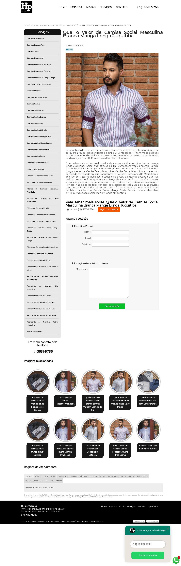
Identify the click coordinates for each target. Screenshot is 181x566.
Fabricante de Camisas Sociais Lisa (41, 309)
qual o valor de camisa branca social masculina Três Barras (38, 492)
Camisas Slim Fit (34, 91)
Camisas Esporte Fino (36, 45)
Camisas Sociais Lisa (35, 123)
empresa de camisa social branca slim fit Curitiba (67, 445)
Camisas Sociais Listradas (37, 130)
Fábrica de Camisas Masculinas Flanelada (42, 190)
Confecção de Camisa (36, 169)
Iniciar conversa (148, 555)
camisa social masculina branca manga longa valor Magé (124, 402)
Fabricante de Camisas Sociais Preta (42, 315)
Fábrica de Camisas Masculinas (39, 182)
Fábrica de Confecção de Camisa (40, 254)
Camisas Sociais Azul (35, 110)
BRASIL (38, 518)
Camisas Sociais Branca (36, 117)
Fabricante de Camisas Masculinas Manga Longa (42, 278)
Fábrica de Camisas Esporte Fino (40, 176)
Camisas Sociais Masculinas (38, 150)
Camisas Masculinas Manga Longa (41, 78)
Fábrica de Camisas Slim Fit (38, 208)
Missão (91, 7)
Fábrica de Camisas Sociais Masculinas (42, 247)
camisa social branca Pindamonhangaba (67, 399)
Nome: (106, 232)
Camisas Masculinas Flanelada (39, 71)
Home (62, 7)
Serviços (106, 7)
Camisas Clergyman (35, 38)
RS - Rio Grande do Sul (34, 523)
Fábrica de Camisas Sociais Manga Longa (42, 239)
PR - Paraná (126, 518)
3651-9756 (151, 7)
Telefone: (105, 244)
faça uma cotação (109, 209)
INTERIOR (96, 518)
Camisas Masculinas (35, 58)
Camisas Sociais (33, 104)
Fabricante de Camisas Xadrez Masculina (42, 323)
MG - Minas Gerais (110, 518)
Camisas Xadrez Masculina (38, 163)
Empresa (76, 7)
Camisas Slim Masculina (37, 97)
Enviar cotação (112, 306)
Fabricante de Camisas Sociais (39, 296)
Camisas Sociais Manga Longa (39, 143)
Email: (107, 238)
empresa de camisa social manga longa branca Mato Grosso (38, 400)
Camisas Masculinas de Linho (39, 65)
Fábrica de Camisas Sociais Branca (41, 215)
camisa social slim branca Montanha (66, 489)
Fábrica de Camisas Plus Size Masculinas (42, 200)
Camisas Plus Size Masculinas (39, 84)
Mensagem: (102, 283)
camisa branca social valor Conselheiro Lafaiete (124, 445)
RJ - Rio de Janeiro (140, 518)
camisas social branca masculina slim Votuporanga (38, 445)
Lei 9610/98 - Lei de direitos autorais (100, 539)
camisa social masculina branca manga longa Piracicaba (95, 447)
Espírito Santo (49, 518)
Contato (121, 7)
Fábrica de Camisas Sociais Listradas (42, 221)
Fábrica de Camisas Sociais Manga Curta (42, 229)
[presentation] (90, 254)
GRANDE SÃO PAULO (80, 518)
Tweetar (69, 49)
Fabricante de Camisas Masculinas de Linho (42, 268)
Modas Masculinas (34, 331)
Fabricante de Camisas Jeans (39, 260)
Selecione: (29, 518)
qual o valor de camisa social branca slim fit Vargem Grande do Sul (96, 402)
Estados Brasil (63, 518)
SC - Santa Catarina (54, 523)
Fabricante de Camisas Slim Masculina (42, 287)
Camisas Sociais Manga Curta (39, 136)
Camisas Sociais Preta (36, 156)
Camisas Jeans (33, 51)
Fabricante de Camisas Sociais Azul (41, 302)
